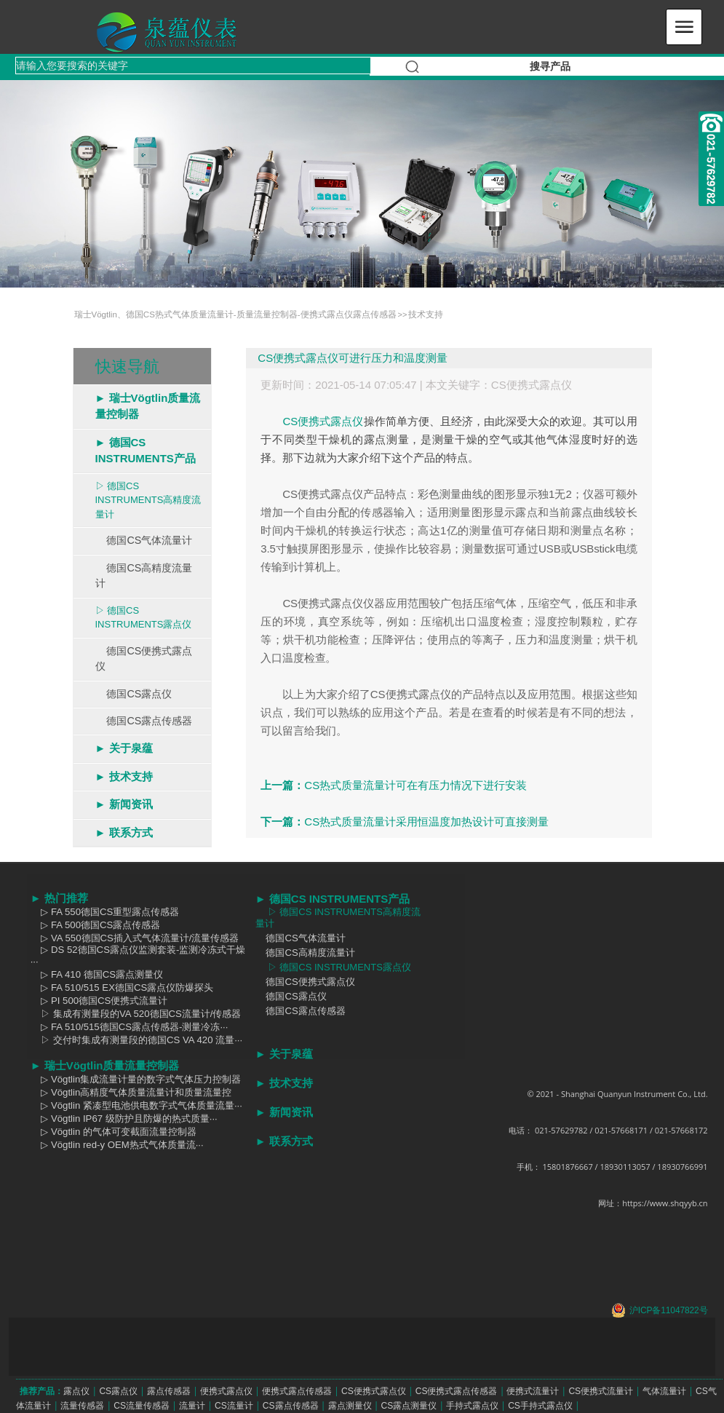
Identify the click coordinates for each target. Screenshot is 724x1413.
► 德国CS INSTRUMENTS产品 (145, 450)
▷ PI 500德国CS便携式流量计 (99, 1000)
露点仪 (76, 1391)
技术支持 (425, 314)
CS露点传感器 (291, 1406)
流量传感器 (82, 1406)
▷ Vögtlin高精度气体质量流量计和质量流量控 (131, 1092)
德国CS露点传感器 (144, 721)
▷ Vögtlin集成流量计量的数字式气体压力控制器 (136, 1079)
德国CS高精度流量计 (144, 575)
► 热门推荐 (59, 898)
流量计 (192, 1406)
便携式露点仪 (226, 1391)
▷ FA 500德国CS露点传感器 (96, 924)
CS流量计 (234, 1406)
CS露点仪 (118, 1391)
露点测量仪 (350, 1406)
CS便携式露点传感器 (456, 1391)
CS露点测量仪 (409, 1406)
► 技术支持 (124, 776)
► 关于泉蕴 (124, 748)
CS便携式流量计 (600, 1391)
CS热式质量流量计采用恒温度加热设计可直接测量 (426, 821)
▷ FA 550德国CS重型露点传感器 (105, 911)
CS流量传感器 (142, 1406)
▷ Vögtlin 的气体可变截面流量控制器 (113, 1131)
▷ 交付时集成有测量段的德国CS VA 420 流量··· (137, 1039)
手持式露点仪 (472, 1406)
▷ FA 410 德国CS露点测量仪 (97, 974)
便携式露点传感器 (297, 1391)
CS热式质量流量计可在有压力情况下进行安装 (415, 785)
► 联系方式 (124, 832)
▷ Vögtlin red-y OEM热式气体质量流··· (117, 1144)
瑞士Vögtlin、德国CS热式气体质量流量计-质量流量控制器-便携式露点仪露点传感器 (235, 314)
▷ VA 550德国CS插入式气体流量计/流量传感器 (135, 938)
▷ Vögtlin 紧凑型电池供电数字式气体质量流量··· (136, 1105)
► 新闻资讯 (124, 804)
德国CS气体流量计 (144, 540)
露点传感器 (169, 1391)
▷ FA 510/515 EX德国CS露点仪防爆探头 (122, 987)
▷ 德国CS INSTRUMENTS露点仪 (143, 617)
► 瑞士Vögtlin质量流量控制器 (148, 406)
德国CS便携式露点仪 (144, 658)
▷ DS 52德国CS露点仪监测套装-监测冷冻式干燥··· (138, 955)
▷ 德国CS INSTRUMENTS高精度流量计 (148, 500)
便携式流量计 (532, 1391)
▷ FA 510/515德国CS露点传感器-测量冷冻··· (129, 1026)
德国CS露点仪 (133, 694)
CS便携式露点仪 (531, 385)
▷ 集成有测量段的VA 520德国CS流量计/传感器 (136, 1013)
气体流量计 (664, 1391)
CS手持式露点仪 (540, 1406)
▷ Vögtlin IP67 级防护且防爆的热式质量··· (124, 1118)
